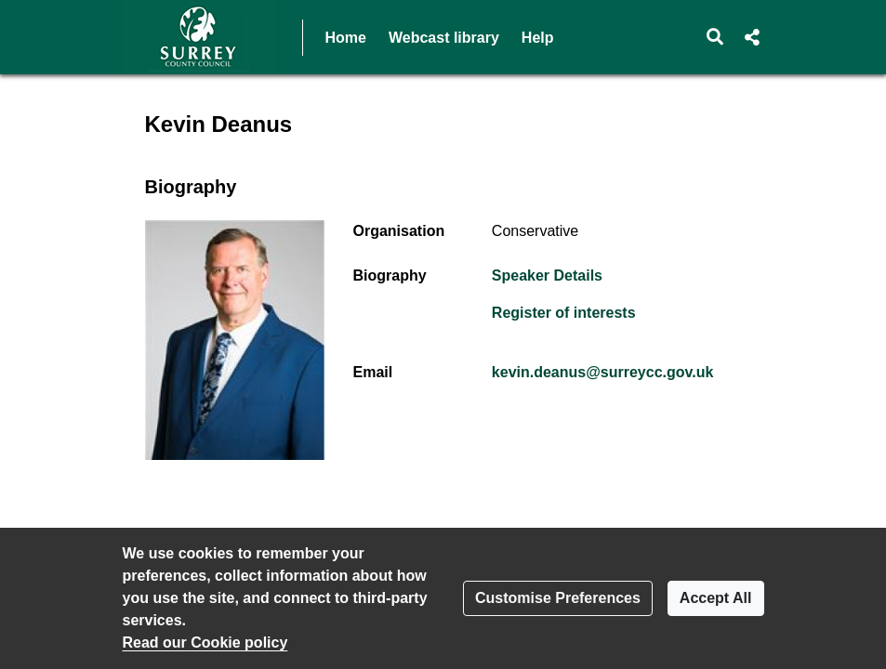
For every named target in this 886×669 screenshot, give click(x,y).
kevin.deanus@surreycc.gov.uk (603, 372)
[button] (714, 37)
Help (538, 38)
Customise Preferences (558, 598)
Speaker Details (547, 275)
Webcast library (444, 38)
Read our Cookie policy (205, 642)
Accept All (716, 598)
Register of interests (564, 313)
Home (345, 38)
